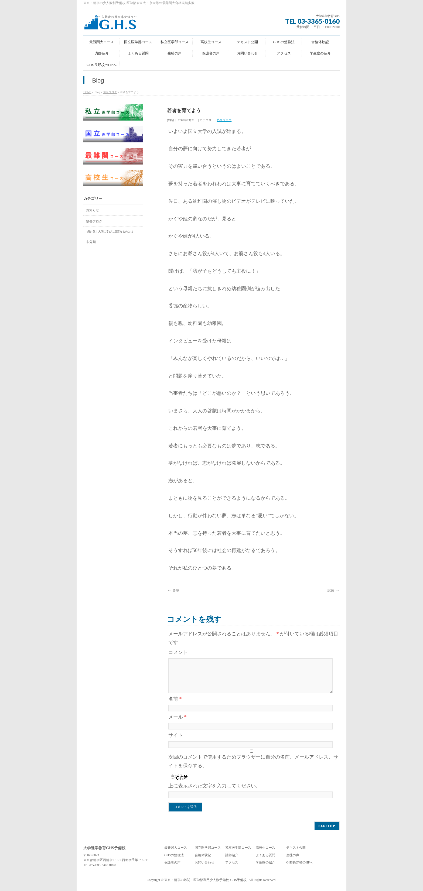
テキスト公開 (296, 847)
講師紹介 (231, 855)
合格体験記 (203, 855)
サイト (175, 735)
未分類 (91, 242)
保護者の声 (172, 862)
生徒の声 (292, 855)
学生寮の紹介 (265, 862)
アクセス (231, 862)
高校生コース (265, 847)
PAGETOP (326, 826)
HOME (87, 92)
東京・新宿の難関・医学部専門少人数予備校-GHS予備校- (206, 880)
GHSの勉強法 (174, 855)
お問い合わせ (204, 862)
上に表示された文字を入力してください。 (214, 786)
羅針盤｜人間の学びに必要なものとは (110, 231)
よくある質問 (265, 855)
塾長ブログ (110, 92)
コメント (178, 652)
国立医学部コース (208, 847)
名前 (175, 699)
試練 (334, 590)
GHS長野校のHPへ (299, 862)
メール (177, 717)
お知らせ (92, 210)
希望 (173, 590)
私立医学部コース (238, 847)
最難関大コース (175, 847)
